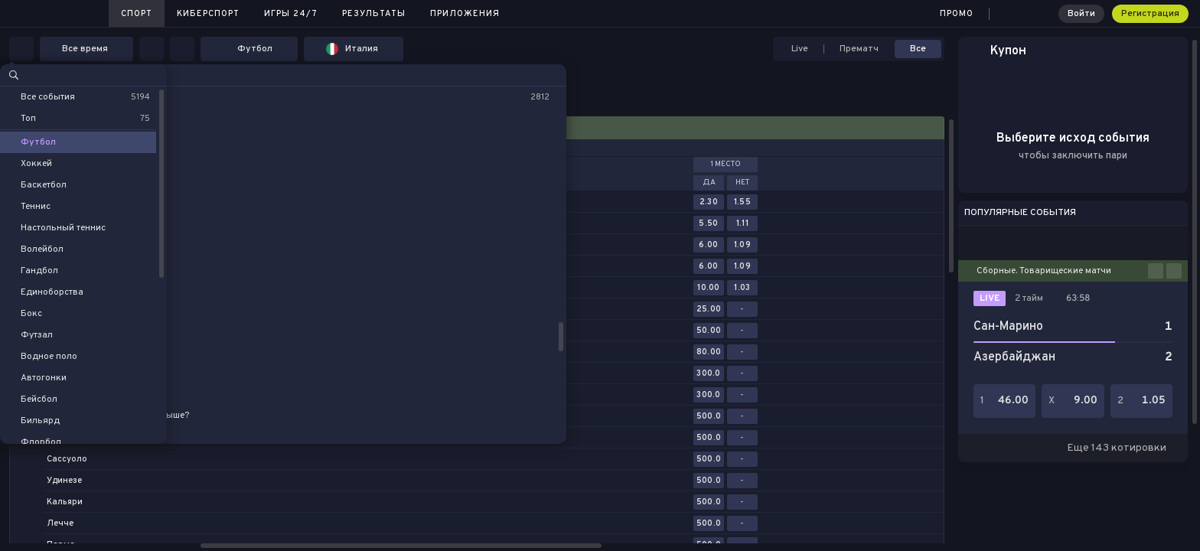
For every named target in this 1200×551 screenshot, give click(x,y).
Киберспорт (208, 13)
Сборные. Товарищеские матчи (1044, 271)
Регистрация (1150, 14)
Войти (1081, 14)
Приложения (465, 13)
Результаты (374, 13)
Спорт (136, 13)
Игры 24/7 (291, 13)
